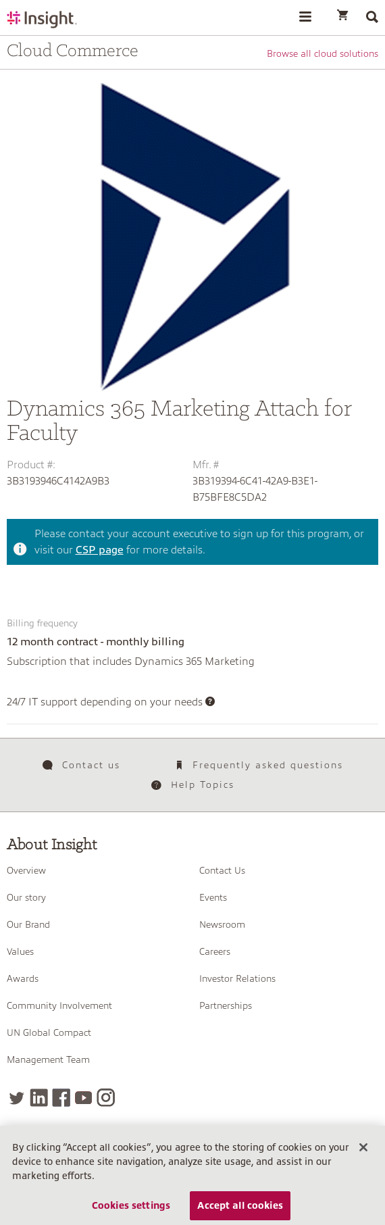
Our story (26, 897)
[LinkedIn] (39, 1098)
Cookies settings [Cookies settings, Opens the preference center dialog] (131, 1208)
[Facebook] (61, 1098)
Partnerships (225, 1005)
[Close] (363, 1150)
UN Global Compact (49, 1032)
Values (20, 951)
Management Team (48, 1059)
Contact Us (222, 870)
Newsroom (222, 924)
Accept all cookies (240, 1208)
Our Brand (28, 924)
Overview (26, 870)
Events (213, 897)
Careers (214, 951)
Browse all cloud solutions (322, 53)
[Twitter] (16, 1098)
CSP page (100, 550)
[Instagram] (106, 1098)
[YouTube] (83, 1098)
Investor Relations (237, 978)
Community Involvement (59, 1005)
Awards (22, 978)
